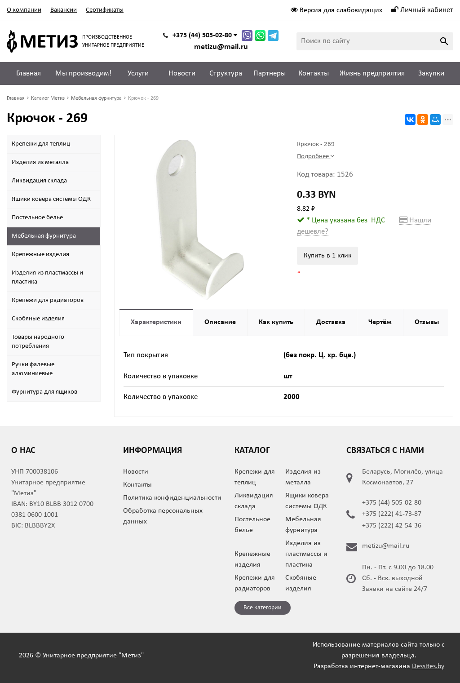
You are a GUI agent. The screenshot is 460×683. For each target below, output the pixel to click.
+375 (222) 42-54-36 (391, 525)
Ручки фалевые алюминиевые (33, 369)
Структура (225, 73)
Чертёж (380, 322)
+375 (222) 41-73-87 (391, 514)
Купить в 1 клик (327, 255)
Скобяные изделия (38, 318)
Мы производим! (83, 73)
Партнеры (269, 73)
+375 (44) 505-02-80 (391, 502)
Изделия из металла (40, 162)
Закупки (431, 73)
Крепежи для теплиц (41, 144)
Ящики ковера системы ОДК (51, 199)
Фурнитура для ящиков (44, 392)
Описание (220, 322)
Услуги (138, 73)
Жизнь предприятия (372, 73)
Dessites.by (428, 666)
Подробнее (316, 156)
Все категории (262, 607)
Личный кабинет (422, 10)
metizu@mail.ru (221, 47)
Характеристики (156, 322)
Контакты (313, 73)
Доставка (330, 322)
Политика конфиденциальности (172, 497)
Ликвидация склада (39, 180)
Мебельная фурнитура (44, 236)
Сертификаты (105, 10)
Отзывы (427, 322)
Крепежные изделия (40, 254)
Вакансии (63, 10)
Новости (181, 73)
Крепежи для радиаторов (48, 300)
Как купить (276, 322)
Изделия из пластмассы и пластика (47, 277)
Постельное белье (37, 217)
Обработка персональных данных (163, 516)
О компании (24, 10)
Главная (28, 73)
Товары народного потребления (38, 342)
